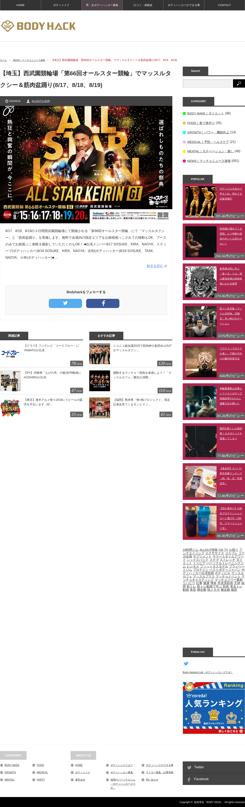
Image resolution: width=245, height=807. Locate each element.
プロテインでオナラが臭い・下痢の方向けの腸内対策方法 (231, 353)
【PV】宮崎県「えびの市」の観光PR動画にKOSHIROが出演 (52, 375)
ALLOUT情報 (209, 549)
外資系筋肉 (225, 582)
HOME (20, 5)
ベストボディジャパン (225, 569)
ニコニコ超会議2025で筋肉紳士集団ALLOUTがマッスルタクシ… (142, 348)
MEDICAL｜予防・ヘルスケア (209, 141)
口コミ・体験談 (143, 5)
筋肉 (226, 586)
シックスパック (197, 559)
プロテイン (200, 569)
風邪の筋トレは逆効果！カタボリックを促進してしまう (231, 433)
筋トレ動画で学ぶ (209, 586)
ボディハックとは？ (121, 764)
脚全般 (201, 589)
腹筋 (234, 589)
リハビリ (189, 582)
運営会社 (80, 779)
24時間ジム (190, 549)
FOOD (40, 764)
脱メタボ (213, 589)
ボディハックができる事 (159, 764)
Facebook (201, 778)
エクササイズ (214, 552)
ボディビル (222, 572)
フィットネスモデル (214, 566)
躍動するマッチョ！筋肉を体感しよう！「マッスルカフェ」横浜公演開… (142, 375)
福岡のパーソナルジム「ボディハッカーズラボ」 (122, 783)
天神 (237, 582)
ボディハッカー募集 (121, 772)
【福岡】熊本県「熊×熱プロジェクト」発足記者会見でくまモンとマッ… (141, 402)
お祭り (233, 549)
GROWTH (10, 772)
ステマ (214, 559)
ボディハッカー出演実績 (214, 571)
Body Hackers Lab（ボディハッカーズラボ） (208, 671)
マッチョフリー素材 (229, 579)
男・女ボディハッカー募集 (102, 5)
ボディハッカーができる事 (184, 5)
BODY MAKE (12, 764)
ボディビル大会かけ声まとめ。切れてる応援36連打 (231, 193)
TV (226, 549)
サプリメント (202, 556)
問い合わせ (152, 779)
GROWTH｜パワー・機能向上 (209, 132)
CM (220, 549)
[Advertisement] (221, 37)
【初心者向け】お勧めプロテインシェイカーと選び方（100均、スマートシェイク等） (231, 518)
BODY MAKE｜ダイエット (206, 113)
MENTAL (10, 779)
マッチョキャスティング (214, 577)
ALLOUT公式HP (41, 101)
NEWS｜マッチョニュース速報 (33, 60)
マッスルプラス (204, 576)
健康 (206, 582)
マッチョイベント (228, 576)
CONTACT (224, 5)
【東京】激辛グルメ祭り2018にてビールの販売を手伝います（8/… (53, 402)
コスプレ (231, 552)
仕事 (199, 582)
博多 (213, 582)
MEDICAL (42, 772)
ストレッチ (227, 559)
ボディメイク (61, 5)
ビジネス (193, 566)
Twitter (199, 767)
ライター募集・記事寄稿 (159, 772)
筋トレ (191, 586)
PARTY (41, 779)
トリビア (199, 562)
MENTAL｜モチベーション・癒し (212, 151)
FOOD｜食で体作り (202, 122)
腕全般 (225, 589)
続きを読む (155, 266)
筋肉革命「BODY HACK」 (209, 801)
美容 (193, 589)
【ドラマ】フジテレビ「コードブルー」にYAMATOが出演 (51, 348)
